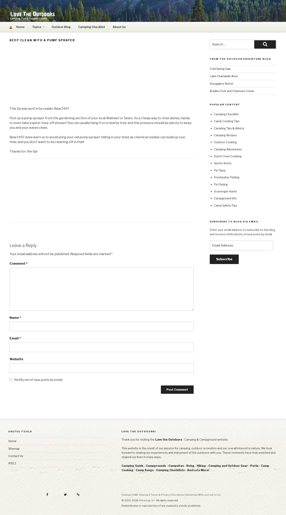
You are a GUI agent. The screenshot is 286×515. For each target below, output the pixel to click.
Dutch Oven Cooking (228, 156)
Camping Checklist (91, 27)
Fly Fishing (221, 184)
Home (12, 441)
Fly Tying (219, 170)
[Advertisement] (102, 75)
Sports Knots (223, 163)
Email (15, 338)
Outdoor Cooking (225, 142)
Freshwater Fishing (226, 177)
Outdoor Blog (61, 27)
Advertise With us (196, 494)
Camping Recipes (225, 135)
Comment (19, 263)
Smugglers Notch (221, 83)
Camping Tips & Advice (229, 128)
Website (16, 359)
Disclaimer (178, 494)
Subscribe (224, 259)
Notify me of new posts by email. (38, 380)
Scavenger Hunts (225, 191)
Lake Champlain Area (224, 76)
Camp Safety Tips (225, 205)
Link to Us (214, 494)
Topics (38, 27)
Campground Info (225, 198)
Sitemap (13, 448)
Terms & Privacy (160, 494)
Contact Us (15, 456)
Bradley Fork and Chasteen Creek (232, 91)
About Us (119, 27)
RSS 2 (12, 463)
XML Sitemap (141, 494)
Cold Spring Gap (220, 68)
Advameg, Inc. (147, 500)
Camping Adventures (228, 149)
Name (15, 318)
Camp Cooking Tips (227, 121)
